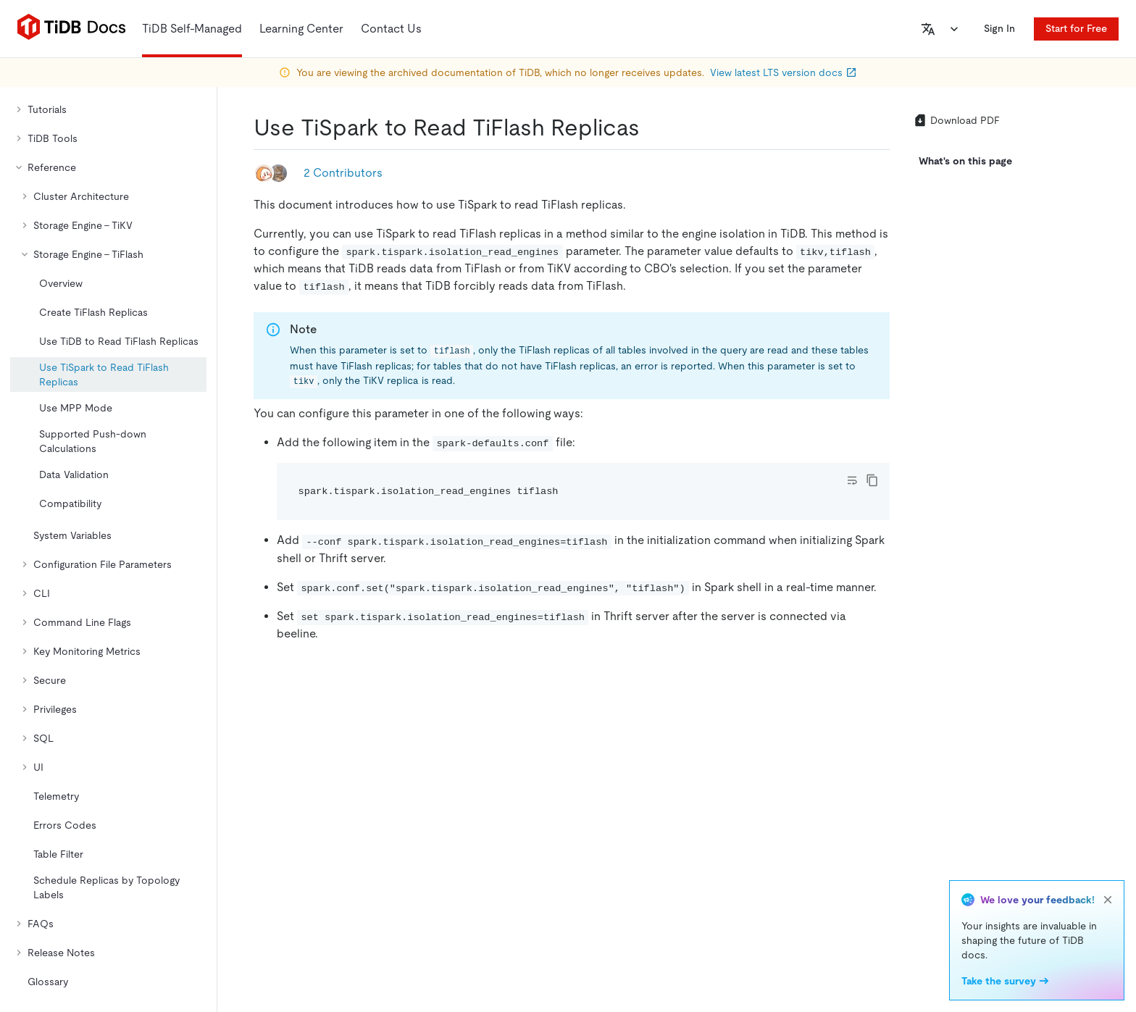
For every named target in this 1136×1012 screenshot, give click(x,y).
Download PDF (956, 120)
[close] (1108, 900)
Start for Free (1076, 28)
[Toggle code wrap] (852, 480)
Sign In (999, 28)
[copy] (872, 480)
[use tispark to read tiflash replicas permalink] (651, 127)
